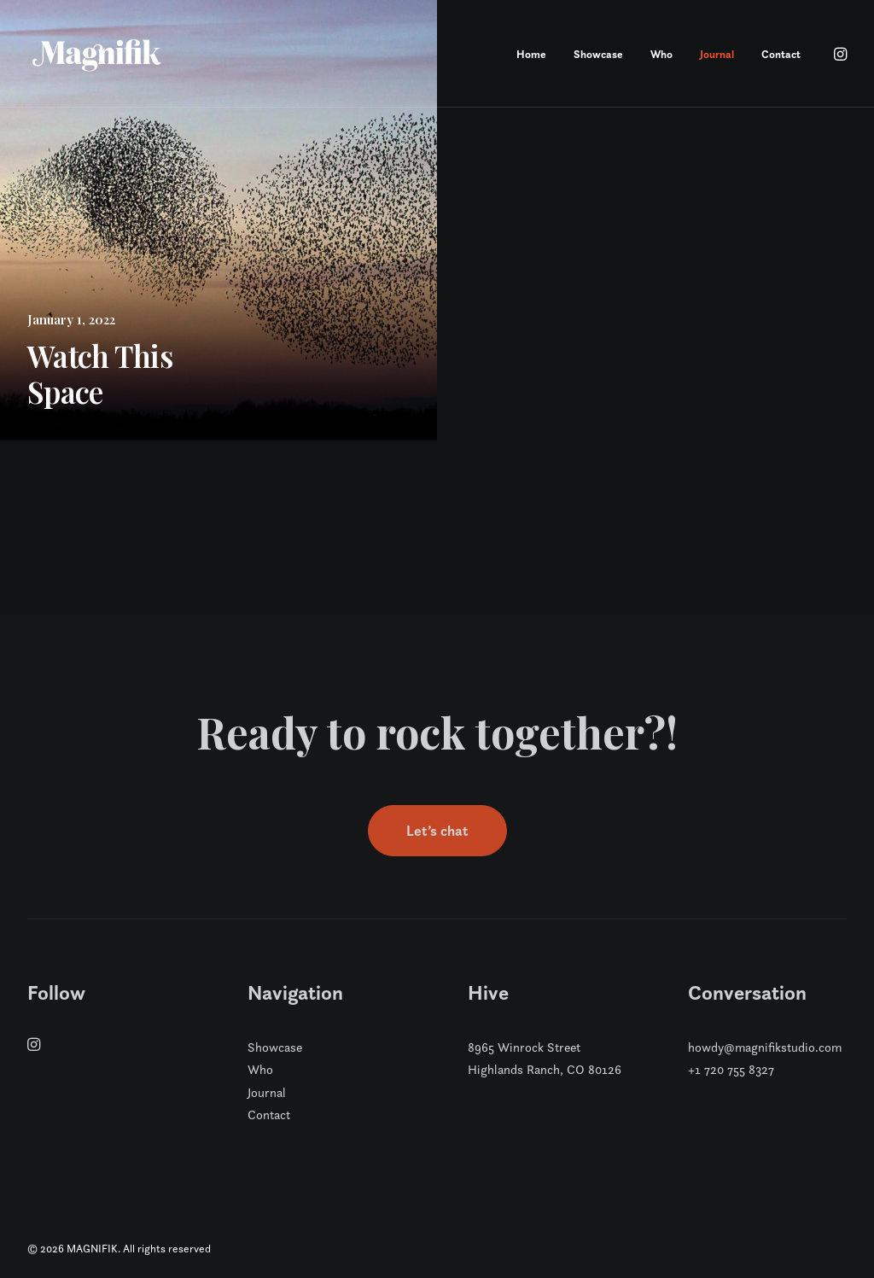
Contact (781, 54)
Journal (717, 54)
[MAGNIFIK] (98, 54)
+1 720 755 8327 (731, 1069)
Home (531, 54)
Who (661, 54)
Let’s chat (437, 830)
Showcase (598, 54)
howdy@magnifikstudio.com (765, 1047)
